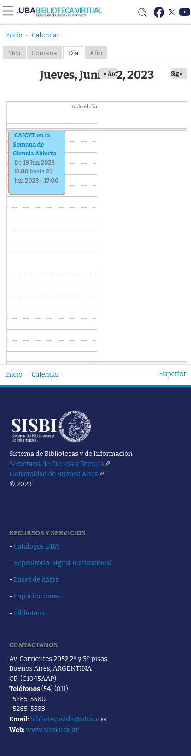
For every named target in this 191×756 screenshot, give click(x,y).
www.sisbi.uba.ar (52, 730)
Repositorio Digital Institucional (63, 563)
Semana (44, 53)
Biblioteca (29, 613)
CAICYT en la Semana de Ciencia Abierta (34, 144)
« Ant (111, 74)
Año (96, 53)
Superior (172, 374)
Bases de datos (36, 579)
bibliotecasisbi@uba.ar (68, 719)
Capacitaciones (37, 596)
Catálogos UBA (36, 546)
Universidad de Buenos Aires (56, 474)
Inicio (14, 35)
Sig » (177, 74)
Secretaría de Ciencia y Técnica (59, 464)
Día (73, 53)
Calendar (46, 35)
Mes (14, 53)
